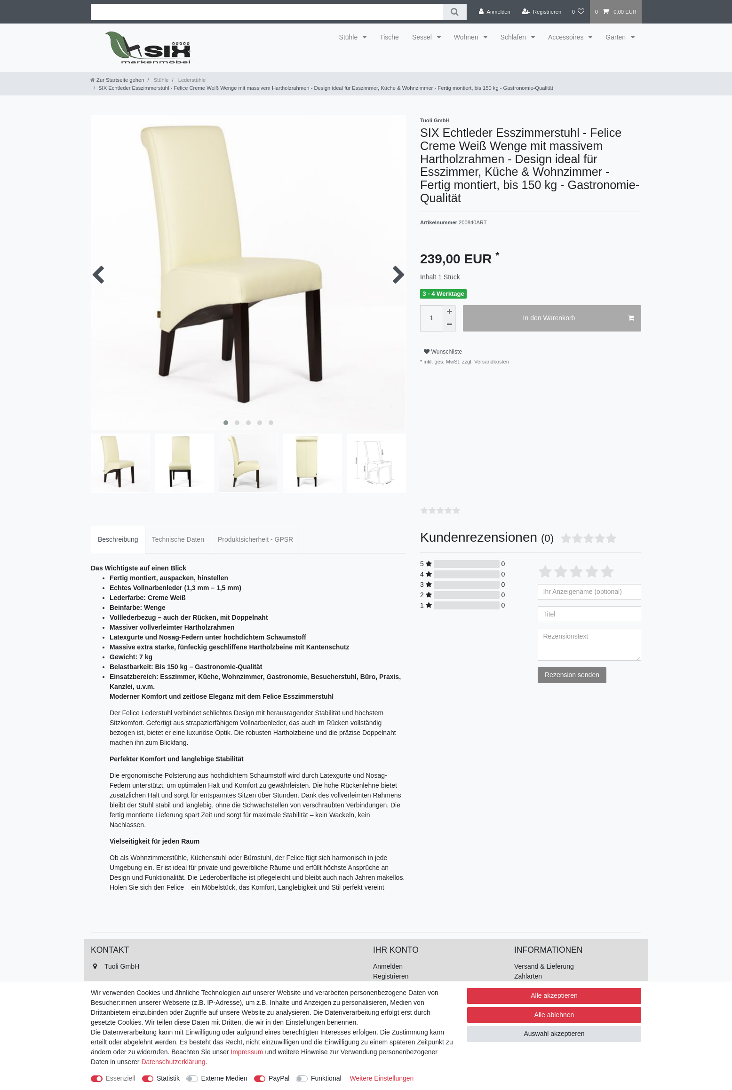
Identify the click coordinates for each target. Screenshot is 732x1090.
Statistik (168, 1078)
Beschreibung (118, 539)
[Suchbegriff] (267, 12)
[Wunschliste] (577, 12)
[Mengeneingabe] (431, 318)
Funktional (326, 1078)
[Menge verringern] (449, 325)
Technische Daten (178, 539)
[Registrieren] (541, 12)
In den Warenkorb (578, 318)
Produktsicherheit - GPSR (255, 539)
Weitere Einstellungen (382, 1078)
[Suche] (455, 12)
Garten (616, 37)
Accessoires (566, 37)
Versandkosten (491, 361)
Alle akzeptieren (554, 995)
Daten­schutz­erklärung (173, 1062)
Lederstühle (191, 80)
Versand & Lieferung (544, 966)
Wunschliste (443, 351)
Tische (389, 37)
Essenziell (120, 1078)
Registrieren (390, 976)
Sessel (423, 37)
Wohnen (467, 37)
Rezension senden (572, 675)
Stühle (349, 37)
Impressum (247, 1052)
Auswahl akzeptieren (554, 1033)
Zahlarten (528, 976)
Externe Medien (224, 1078)
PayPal (279, 1078)
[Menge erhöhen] (449, 311)
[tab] (118, 539)
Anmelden (388, 966)
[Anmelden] (495, 12)
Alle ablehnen (554, 1015)
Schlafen (514, 37)
